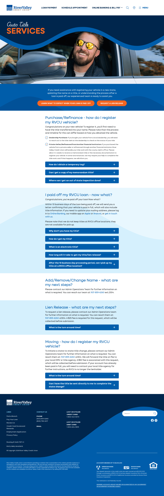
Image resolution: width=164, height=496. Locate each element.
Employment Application (16, 432)
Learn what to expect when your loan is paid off (66, 103)
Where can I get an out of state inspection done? (82, 180)
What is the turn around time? (82, 327)
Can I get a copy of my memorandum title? (82, 172)
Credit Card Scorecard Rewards (16, 427)
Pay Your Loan (12, 419)
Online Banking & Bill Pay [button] (106, 7)
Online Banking (57, 213)
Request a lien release (112, 103)
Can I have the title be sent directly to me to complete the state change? (82, 385)
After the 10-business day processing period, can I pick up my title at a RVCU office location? (82, 264)
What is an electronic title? (82, 246)
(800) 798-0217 (42, 421)
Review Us (11, 423)
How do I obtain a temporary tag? (82, 164)
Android (97, 213)
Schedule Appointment (74, 7)
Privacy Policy (12, 435)
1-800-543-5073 (73, 417)
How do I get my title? (82, 238)
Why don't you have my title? (82, 230)
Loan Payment (49, 7)
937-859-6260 (97, 292)
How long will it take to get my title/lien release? (82, 254)
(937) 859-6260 (42, 419)
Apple (87, 213)
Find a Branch (12, 416)
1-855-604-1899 (73, 427)
